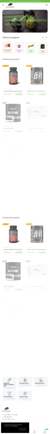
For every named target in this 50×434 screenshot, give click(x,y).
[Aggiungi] (19, 94)
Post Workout (29, 89)
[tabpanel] (25, 21)
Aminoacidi (19, 51)
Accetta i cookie (22, 429)
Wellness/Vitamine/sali (8, 89)
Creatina (43, 54)
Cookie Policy (15, 425)
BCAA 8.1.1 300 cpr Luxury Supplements (36, 91)
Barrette (31, 52)
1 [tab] (25, 30)
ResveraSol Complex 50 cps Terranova (13, 91)
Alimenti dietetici (7, 50)
